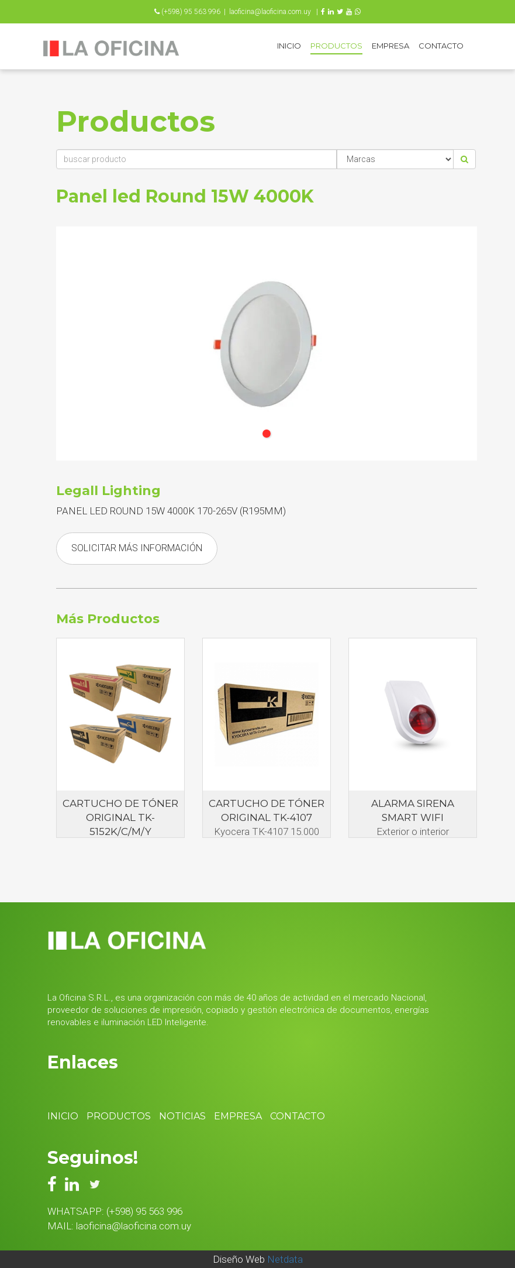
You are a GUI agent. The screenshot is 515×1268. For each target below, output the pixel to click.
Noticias (182, 1116)
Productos (336, 45)
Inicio (289, 45)
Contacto (441, 45)
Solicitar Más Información (136, 548)
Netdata (285, 1259)
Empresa (390, 45)
